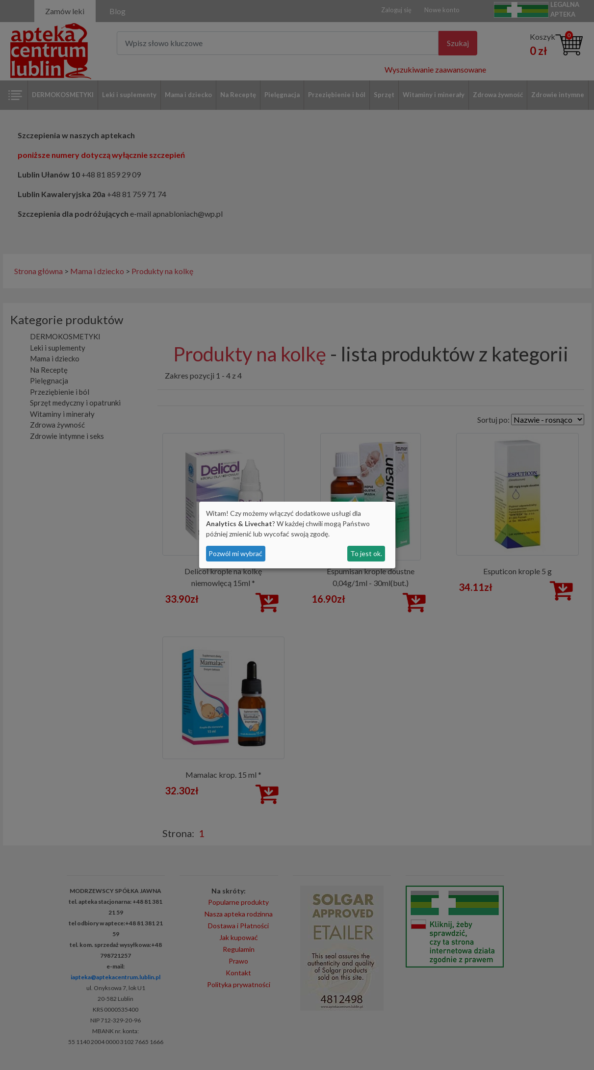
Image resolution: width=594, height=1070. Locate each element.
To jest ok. (366, 553)
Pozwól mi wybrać (235, 553)
